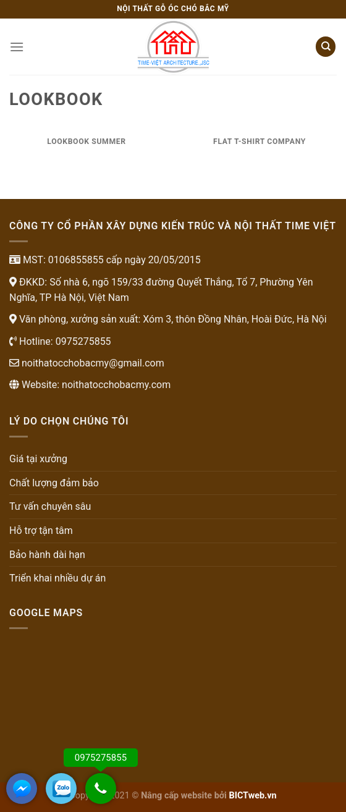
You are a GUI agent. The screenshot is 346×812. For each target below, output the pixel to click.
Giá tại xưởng (38, 459)
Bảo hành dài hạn (47, 554)
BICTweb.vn (253, 795)
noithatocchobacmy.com (116, 385)
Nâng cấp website (176, 795)
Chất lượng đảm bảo (54, 483)
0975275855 (82, 341)
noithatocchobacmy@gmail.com (91, 363)
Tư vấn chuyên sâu (50, 506)
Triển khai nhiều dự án (57, 578)
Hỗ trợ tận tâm (41, 530)
